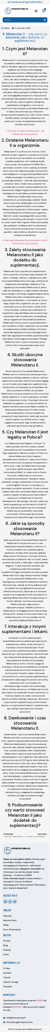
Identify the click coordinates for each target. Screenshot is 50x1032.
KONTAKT (18, 1006)
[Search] (44, 19)
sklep (7, 910)
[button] (36, 11)
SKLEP (40, 1000)
